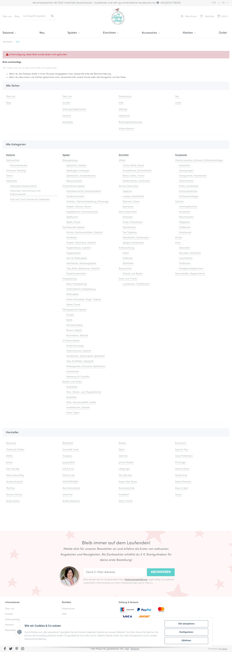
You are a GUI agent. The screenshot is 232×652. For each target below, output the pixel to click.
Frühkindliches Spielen (74, 186)
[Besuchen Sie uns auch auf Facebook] (5, 649)
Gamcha (123, 456)
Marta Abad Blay (15, 475)
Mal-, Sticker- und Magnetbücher (83, 392)
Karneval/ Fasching (16, 170)
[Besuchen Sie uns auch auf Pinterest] (16, 649)
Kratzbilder (72, 387)
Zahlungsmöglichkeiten (74, 109)
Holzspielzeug (70, 279)
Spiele (69, 320)
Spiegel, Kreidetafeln (133, 243)
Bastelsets (71, 397)
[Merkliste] (207, 16)
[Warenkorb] (222, 16)
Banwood (11, 443)
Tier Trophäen (130, 232)
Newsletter (68, 122)
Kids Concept (12, 469)
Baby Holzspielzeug (76, 284)
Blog (17, 16)
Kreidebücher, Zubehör (78, 407)
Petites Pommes (183, 482)
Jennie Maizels (126, 462)
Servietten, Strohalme (190, 253)
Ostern (9, 176)
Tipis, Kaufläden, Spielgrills (79, 361)
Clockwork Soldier (15, 449)
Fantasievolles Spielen (74, 227)
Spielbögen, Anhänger (77, 170)
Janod (9, 462)
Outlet (223, 32)
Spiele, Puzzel (73, 222)
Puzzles (70, 315)
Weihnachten (12, 160)
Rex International (71, 488)
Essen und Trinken (128, 279)
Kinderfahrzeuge (75, 346)
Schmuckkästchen (188, 191)
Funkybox (67, 456)
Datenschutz (125, 96)
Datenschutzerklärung (136, 579)
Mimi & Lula (69, 475)
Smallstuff (124, 494)
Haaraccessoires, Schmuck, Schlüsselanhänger (199, 160)
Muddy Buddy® (14, 482)
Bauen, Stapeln (74, 330)
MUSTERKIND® (70, 482)
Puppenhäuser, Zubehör (78, 248)
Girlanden (128, 217)
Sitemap (123, 109)
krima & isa (68, 469)
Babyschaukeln (74, 181)
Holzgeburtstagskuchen (191, 268)
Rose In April (181, 488)
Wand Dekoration (128, 212)
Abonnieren (161, 572)
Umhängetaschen (188, 207)
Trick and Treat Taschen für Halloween (30, 199)
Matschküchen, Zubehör (78, 351)
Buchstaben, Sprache (77, 335)
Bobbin (122, 443)
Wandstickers (129, 227)
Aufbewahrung (126, 248)
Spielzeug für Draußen (78, 376)
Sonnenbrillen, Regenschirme (190, 273)
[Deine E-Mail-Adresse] (114, 572)
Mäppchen (184, 222)
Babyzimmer (125, 268)
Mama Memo (182, 469)
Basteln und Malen (72, 382)
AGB (121, 103)
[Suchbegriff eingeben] (35, 16)
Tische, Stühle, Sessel (133, 165)
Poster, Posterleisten (133, 222)
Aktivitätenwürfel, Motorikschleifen (83, 191)
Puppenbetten (73, 253)
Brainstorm (180, 443)
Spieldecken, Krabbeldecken (81, 176)
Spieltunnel (71, 217)
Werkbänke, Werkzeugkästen (81, 263)
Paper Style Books (128, 482)
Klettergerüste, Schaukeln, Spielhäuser (85, 366)
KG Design (180, 462)
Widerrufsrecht (126, 128)
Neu (42, 32)
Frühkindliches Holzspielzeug (81, 289)
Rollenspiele (72, 294)
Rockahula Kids (127, 488)
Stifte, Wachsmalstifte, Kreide (81, 402)
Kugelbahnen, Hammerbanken (82, 212)
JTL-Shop (223, 649)
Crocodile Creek (71, 449)
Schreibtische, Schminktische (137, 170)
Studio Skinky (13, 501)
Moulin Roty (181, 475)
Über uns (7, 16)
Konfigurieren (186, 632)
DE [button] (223, 3)
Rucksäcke (184, 212)
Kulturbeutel (185, 232)
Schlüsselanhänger (188, 196)
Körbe (126, 253)
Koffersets (128, 258)
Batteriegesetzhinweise (130, 122)
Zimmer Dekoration (128, 186)
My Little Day (125, 475)
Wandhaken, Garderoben (136, 237)
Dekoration (184, 248)
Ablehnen (186, 640)
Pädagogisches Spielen (75, 310)
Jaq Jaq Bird (69, 462)
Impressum (124, 116)
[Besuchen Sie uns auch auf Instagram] (22, 649)
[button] (188, 16)
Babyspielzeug (70, 160)
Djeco (122, 449)
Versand (67, 116)
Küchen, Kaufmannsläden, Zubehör (84, 232)
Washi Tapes (72, 413)
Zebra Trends (126, 501)
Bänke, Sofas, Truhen (133, 176)
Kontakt (66, 103)
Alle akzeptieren (186, 624)
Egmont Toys (181, 449)
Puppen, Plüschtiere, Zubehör (81, 243)
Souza (178, 494)
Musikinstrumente (75, 196)
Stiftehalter (128, 263)
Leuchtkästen (186, 258)
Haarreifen (184, 165)
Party (177, 243)
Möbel (122, 160)
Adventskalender (18, 165)
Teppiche (127, 191)
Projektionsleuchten (76, 273)
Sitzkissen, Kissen (131, 201)
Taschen (179, 201)
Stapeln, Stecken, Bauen (78, 207)
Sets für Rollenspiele (76, 258)
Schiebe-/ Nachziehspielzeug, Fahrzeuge (87, 201)
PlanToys (10, 488)
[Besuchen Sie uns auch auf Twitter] (11, 649)
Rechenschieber (74, 325)
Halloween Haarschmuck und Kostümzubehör (25, 193)
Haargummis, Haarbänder (193, 176)
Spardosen (128, 207)
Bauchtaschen (186, 217)
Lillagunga (124, 469)
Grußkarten (185, 263)
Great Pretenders (184, 456)
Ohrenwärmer (186, 181)
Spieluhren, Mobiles (76, 165)
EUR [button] (214, 3)
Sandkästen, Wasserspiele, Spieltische (85, 356)
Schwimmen (72, 371)
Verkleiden (71, 237)
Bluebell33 (68, 443)
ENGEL (9, 456)
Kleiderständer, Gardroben (136, 181)
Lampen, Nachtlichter (133, 196)
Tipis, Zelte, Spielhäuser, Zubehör (83, 268)
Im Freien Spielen (71, 340)
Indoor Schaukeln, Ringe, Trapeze (83, 299)
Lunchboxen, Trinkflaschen (136, 284)
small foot (67, 494)
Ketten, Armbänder (188, 186)
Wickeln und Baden (133, 273)
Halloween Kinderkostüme (23, 186)
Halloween (11, 181)
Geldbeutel (184, 227)
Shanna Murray (14, 494)
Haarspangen (186, 170)
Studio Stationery (71, 501)
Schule (178, 237)
